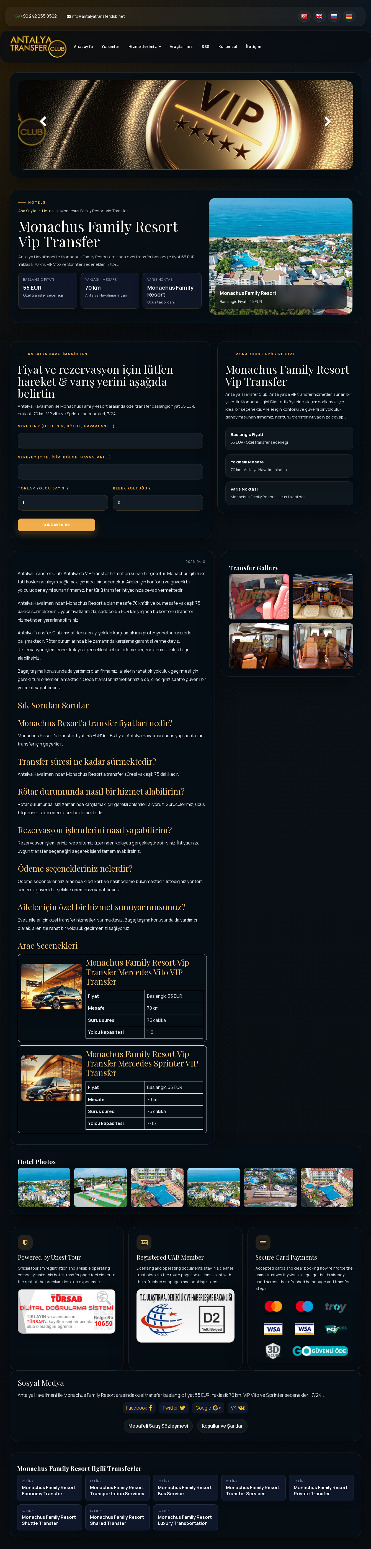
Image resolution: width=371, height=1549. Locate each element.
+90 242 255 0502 (36, 16)
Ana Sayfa (27, 210)
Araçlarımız (181, 46)
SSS (205, 46)
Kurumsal (227, 46)
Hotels (48, 210)
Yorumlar (110, 46)
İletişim (253, 46)
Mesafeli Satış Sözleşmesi (158, 1426)
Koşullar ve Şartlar (222, 1426)
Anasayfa (83, 46)
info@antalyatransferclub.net (96, 16)
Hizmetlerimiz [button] (144, 46)
